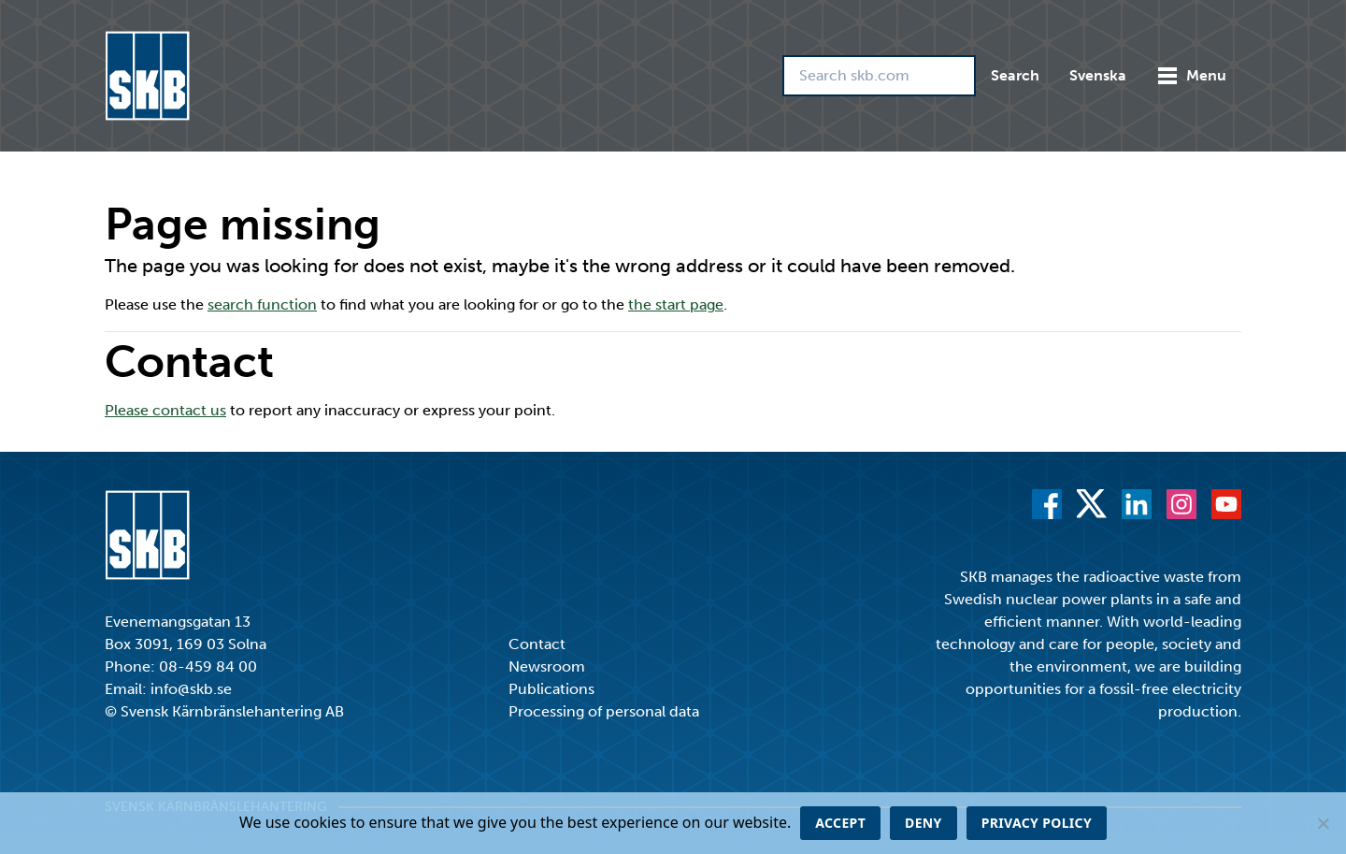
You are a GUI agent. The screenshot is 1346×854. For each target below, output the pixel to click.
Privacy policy (1036, 823)
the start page (675, 304)
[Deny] (1322, 823)
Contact (537, 644)
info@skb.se (191, 689)
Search (1015, 75)
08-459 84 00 (208, 666)
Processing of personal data (603, 711)
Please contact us (165, 410)
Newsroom (546, 666)
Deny (923, 823)
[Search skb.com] (879, 75)
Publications (551, 689)
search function (262, 304)
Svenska (1097, 75)
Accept (840, 823)
